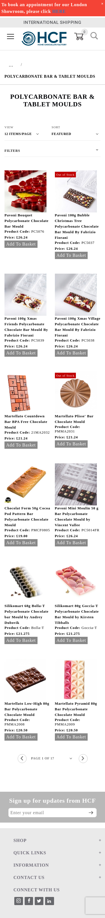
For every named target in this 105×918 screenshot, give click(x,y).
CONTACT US (29, 877)
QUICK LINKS (29, 852)
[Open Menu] (10, 36)
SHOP (20, 840)
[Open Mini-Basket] (82, 36)
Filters (12, 151)
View (8, 127)
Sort (56, 127)
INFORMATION (31, 865)
